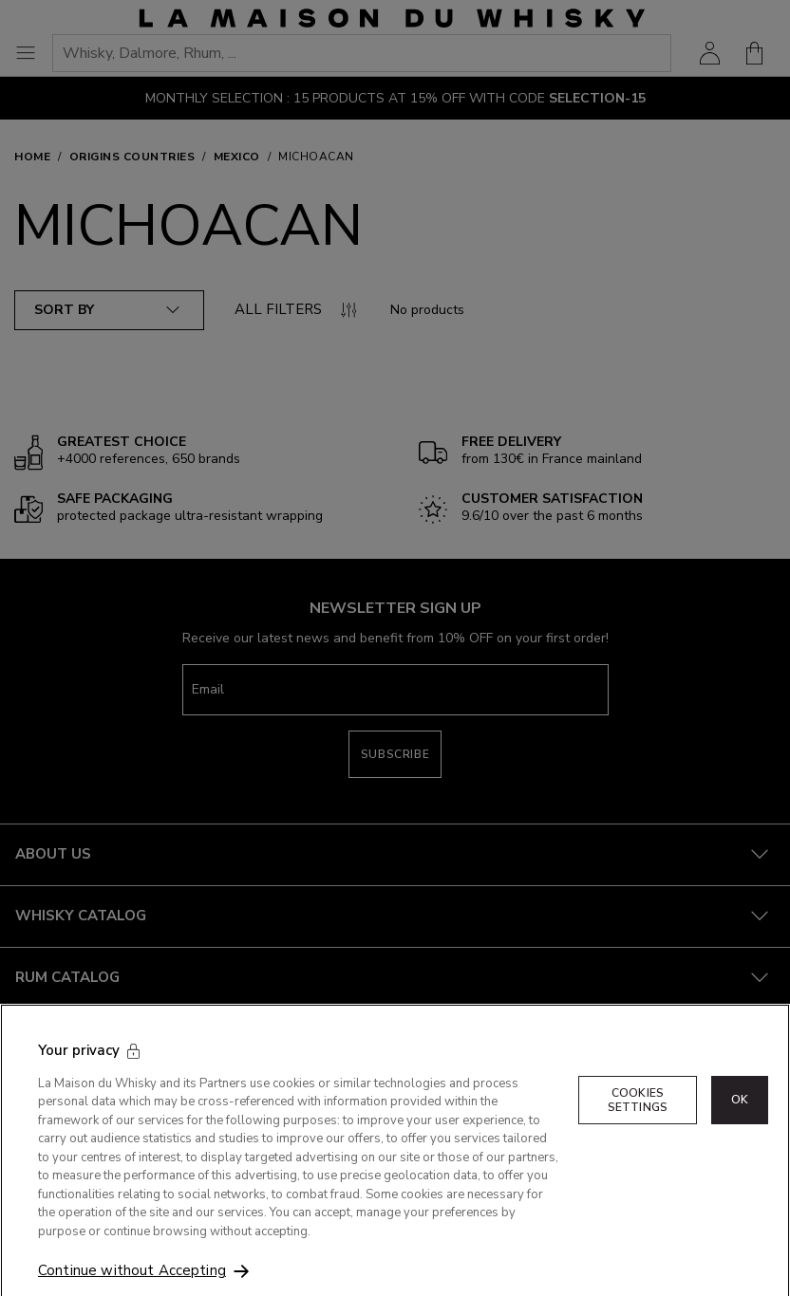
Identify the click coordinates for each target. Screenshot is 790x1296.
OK (739, 1116)
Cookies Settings (638, 1116)
